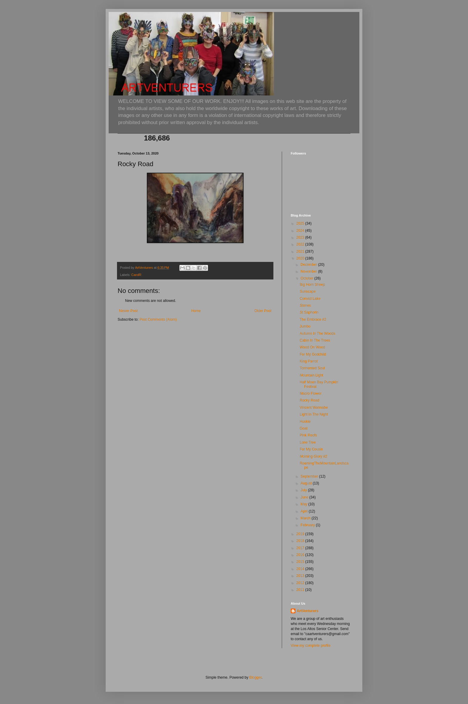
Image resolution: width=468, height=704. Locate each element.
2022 (300, 244)
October (307, 278)
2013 (300, 576)
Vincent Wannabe (314, 407)
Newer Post (128, 311)
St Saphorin (309, 312)
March (306, 518)
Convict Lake (310, 299)
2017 (300, 548)
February (308, 525)
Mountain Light (311, 375)
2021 (300, 251)
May (304, 504)
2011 (300, 590)
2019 (300, 534)
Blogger (255, 677)
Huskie (305, 421)
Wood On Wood (312, 347)
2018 (300, 541)
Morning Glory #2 (313, 456)
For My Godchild (313, 354)
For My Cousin (311, 449)
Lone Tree (308, 442)
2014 (300, 569)
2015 (300, 562)
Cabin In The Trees (315, 340)
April (305, 511)
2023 (300, 237)
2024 (300, 231)
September (310, 476)
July (304, 490)
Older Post (262, 311)
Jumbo (305, 326)
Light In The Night (314, 414)
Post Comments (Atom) (158, 319)
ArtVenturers (307, 611)
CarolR (136, 275)
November (309, 271)
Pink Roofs (308, 435)
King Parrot (309, 361)
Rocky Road (309, 400)
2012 (300, 583)
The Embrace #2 (313, 319)
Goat (303, 428)
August (307, 483)
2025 (300, 223)
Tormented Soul (312, 368)
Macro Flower (310, 393)
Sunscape (307, 291)
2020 (300, 258)
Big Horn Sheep (312, 284)
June (305, 497)
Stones (305, 305)
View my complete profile (310, 645)
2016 (300, 555)
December (309, 265)
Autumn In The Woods (317, 333)
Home (196, 311)
